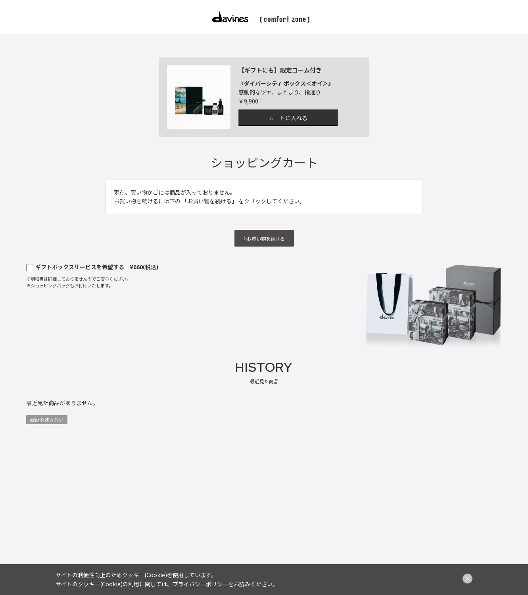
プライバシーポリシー (200, 584)
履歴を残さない (46, 419)
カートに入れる (288, 118)
